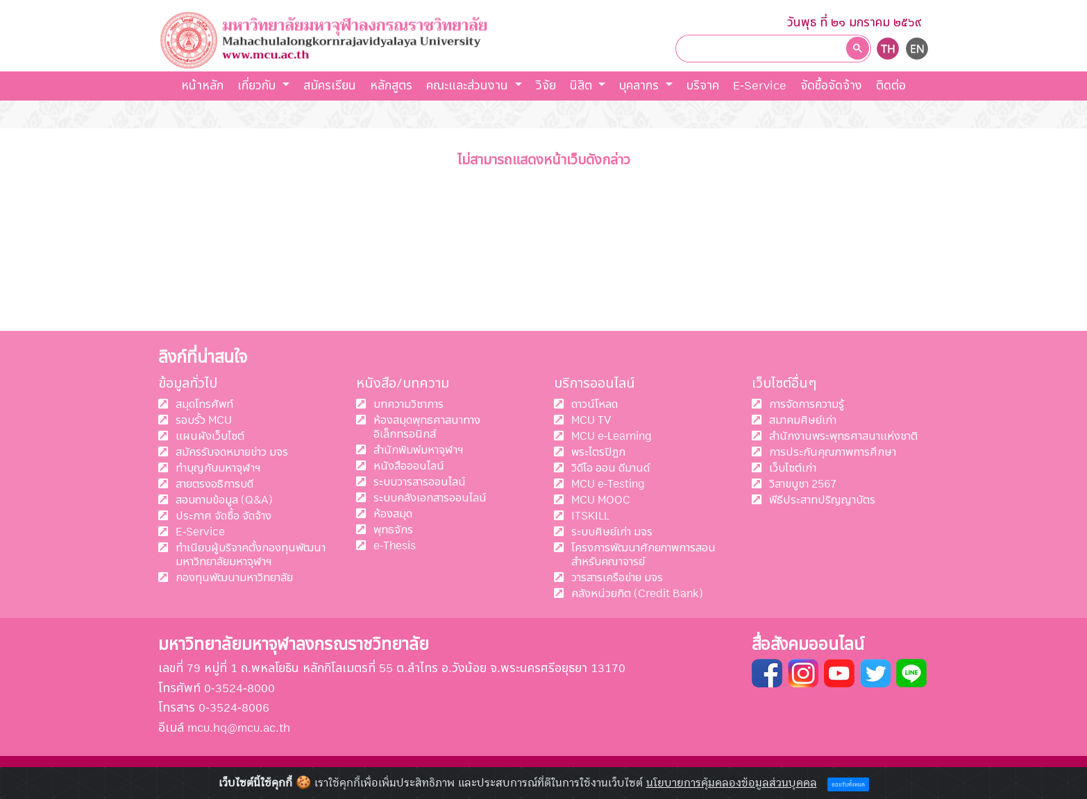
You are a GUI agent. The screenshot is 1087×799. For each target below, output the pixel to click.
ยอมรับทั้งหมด (848, 785)
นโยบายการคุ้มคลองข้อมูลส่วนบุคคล (731, 783)
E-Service (759, 85)
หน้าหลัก (202, 85)
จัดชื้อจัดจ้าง (831, 85)
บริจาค (702, 85)
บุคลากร (640, 85)
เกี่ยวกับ (258, 85)
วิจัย (546, 85)
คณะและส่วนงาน (469, 85)
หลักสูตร (391, 85)
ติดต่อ (891, 85)
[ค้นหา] (763, 48)
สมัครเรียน (329, 85)
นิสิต (583, 85)
